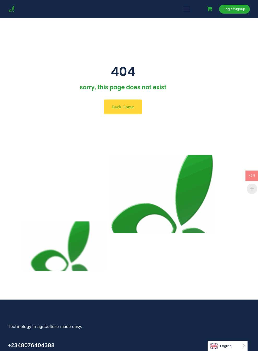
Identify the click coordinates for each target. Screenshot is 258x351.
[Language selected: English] (228, 346)
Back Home (123, 106)
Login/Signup (234, 9)
